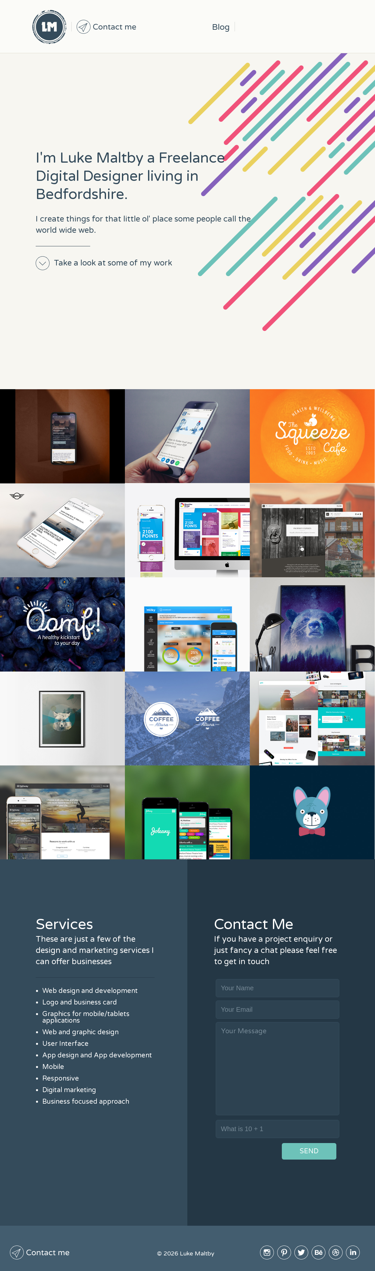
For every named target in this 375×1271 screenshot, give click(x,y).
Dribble (317, 27)
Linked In (334, 27)
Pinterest (266, 27)
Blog (221, 27)
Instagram (248, 27)
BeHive (300, 27)
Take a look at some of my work (113, 263)
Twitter (283, 27)
